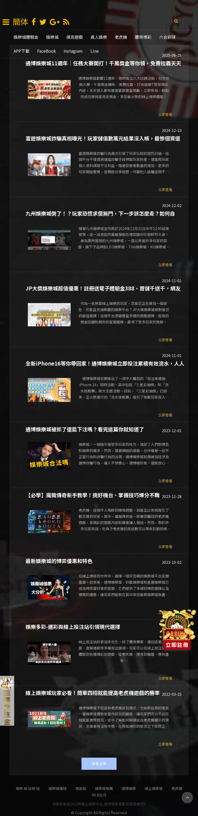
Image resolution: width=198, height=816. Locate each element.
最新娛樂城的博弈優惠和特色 (59, 560)
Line (94, 51)
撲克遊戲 (74, 37)
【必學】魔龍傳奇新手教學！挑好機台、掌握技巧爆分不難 (93, 494)
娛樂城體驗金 (26, 37)
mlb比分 (99, 794)
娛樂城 (52, 37)
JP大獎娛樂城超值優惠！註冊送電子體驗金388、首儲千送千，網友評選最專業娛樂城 (103, 287)
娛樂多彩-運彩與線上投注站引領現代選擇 (73, 626)
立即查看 (165, 114)
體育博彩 (143, 37)
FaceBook (46, 51)
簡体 (20, 21)
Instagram (73, 51)
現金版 (80, 788)
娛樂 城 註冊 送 (28, 788)
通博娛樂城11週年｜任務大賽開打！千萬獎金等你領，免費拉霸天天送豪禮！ (103, 62)
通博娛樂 (128, 788)
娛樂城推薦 (104, 788)
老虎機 (121, 37)
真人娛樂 (98, 37)
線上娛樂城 (154, 788)
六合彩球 (167, 37)
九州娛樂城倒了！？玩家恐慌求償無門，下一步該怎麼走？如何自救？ (100, 213)
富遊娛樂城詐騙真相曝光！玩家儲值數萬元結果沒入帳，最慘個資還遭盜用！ (103, 137)
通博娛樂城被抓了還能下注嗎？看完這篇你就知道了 (85, 428)
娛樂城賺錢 (57, 788)
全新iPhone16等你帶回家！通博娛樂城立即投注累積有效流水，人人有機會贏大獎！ (105, 363)
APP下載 (21, 51)
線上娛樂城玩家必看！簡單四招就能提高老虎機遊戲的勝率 (93, 692)
